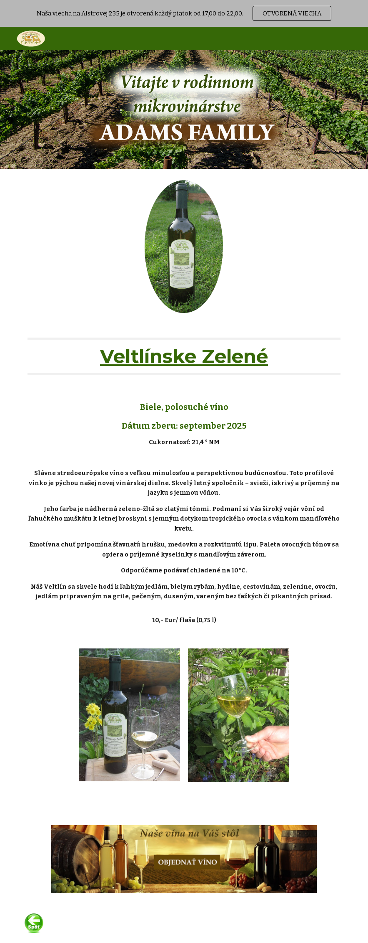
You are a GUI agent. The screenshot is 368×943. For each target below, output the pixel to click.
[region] (184, 13)
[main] (184, 356)
